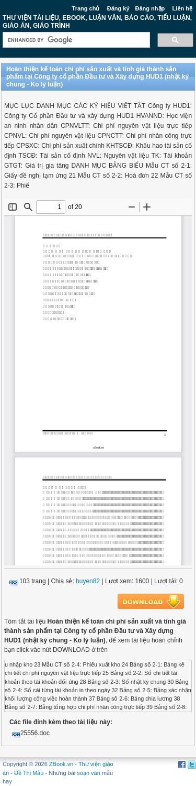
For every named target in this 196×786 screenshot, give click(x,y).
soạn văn (88, 773)
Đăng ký (118, 8)
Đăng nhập (150, 8)
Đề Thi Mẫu (28, 773)
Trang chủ (86, 8)
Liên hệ (182, 8)
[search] (75, 40)
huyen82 (88, 581)
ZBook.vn (61, 764)
